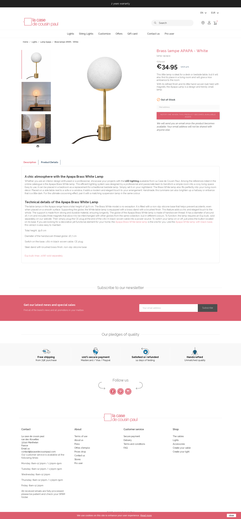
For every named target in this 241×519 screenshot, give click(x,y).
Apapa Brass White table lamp (131, 222)
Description (30, 162)
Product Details (49, 162)
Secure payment (132, 436)
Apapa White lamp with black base (194, 222)
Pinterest (120, 391)
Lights (176, 440)
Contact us (79, 455)
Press (77, 444)
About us (78, 440)
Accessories (179, 444)
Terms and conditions (134, 444)
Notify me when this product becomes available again (188, 115)
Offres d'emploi (82, 448)
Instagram (128, 391)
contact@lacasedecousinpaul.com (38, 451)
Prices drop (80, 451)
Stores (77, 459)
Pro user (78, 463)
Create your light (181, 451)
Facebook (113, 391)
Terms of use (80, 436)
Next (37, 146)
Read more (146, 515)
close (231, 515)
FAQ (126, 448)
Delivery (128, 440)
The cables (178, 436)
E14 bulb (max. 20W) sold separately (44, 255)
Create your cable (182, 448)
